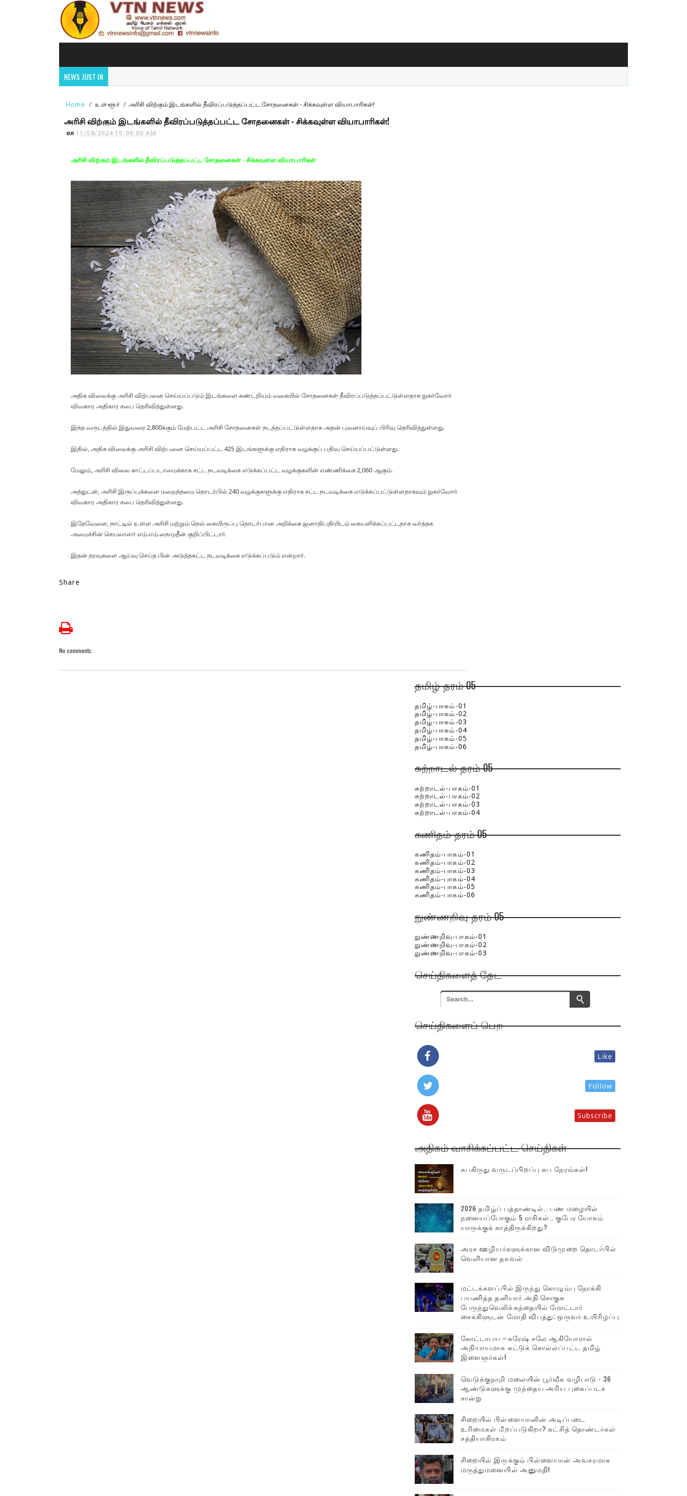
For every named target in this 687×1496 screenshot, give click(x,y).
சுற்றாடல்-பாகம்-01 (487, 204)
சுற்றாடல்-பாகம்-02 (487, 212)
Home (81, 102)
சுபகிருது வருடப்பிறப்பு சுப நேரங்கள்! (547, 590)
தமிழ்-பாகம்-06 (481, 162)
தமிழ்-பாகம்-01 (481, 121)
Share (75, 591)
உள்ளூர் (112, 102)
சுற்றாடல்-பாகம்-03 (487, 220)
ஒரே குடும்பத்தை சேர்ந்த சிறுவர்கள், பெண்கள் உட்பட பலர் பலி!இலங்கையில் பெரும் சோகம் (552, 989)
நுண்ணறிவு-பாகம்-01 (491, 353)
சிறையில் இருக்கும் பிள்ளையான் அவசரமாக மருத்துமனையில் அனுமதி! (556, 943)
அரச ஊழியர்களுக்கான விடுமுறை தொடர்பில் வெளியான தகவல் (557, 684)
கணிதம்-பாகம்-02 (485, 278)
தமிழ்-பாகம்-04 (481, 146)
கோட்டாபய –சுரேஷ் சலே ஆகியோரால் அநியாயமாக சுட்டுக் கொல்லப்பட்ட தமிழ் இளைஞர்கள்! (547, 798)
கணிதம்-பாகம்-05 (485, 303)
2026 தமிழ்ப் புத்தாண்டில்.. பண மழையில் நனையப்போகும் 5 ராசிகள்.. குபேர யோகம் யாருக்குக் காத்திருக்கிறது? (557, 638)
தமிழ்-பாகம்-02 (481, 130)
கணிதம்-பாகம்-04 (485, 295)
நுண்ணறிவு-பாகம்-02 (491, 361)
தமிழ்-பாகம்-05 (481, 154)
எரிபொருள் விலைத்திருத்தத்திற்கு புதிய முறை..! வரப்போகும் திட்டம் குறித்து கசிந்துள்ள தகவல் (557, 1034)
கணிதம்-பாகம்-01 (485, 270)
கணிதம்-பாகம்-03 (485, 287)
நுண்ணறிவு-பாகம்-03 (491, 369)
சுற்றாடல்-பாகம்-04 (487, 229)
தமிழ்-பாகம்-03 (481, 138)
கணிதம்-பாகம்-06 (485, 311)
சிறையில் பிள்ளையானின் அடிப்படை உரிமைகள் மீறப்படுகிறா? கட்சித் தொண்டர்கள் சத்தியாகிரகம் (547, 898)
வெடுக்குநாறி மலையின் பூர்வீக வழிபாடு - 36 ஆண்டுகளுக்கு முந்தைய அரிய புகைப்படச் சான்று (553, 848)
